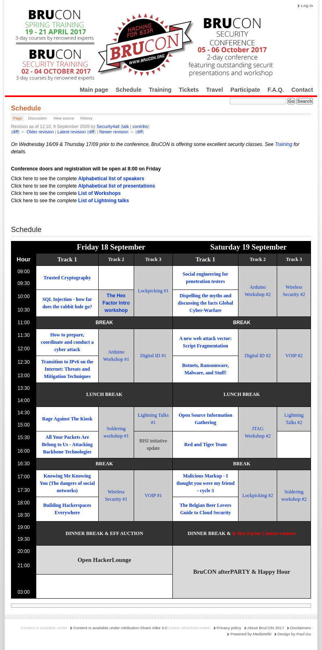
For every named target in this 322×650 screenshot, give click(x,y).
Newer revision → (116, 131)
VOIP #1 (153, 495)
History (86, 118)
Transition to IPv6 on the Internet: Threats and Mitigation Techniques (67, 369)
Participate (245, 89)
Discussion (37, 118)
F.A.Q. (275, 89)
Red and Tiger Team (205, 444)
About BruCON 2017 (266, 628)
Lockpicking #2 (257, 495)
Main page (94, 89)
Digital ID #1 (153, 355)
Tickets (189, 89)
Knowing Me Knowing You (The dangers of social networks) (67, 483)
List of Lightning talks (103, 200)
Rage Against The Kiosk (67, 419)
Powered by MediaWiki (250, 634)
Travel (214, 89)
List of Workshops (99, 193)
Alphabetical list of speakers (111, 178)
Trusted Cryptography (67, 278)
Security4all (108, 126)
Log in (307, 5)
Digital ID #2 (258, 355)
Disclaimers (300, 628)
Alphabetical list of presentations (116, 186)
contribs (140, 126)
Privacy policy (229, 628)
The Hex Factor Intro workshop (116, 303)
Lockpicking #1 (153, 291)
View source (63, 118)
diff (15, 131)
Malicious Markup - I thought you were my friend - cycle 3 (205, 483)
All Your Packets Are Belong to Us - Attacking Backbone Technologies (67, 444)
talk (125, 126)
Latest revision (71, 131)
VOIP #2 (294, 355)
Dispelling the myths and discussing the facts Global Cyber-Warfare (205, 303)
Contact (302, 89)
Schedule (129, 89)
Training (160, 89)
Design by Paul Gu (294, 634)
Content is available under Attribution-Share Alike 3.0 (120, 628)
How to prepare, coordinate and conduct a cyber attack (67, 342)
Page (17, 118)
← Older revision (37, 131)
